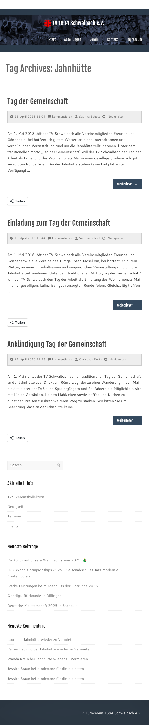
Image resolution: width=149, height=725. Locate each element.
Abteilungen (72, 39)
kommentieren (60, 116)
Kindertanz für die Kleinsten (60, 668)
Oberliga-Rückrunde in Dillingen (34, 595)
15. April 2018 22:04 (27, 116)
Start (52, 39)
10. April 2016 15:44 (27, 238)
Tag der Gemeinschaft (37, 101)
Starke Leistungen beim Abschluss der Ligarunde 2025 (52, 585)
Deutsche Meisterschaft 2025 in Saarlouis (42, 605)
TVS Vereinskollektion (25, 496)
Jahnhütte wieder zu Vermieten (49, 639)
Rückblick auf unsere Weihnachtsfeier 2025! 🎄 (47, 560)
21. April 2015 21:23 (27, 359)
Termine (14, 516)
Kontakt (112, 39)
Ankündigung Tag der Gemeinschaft (56, 344)
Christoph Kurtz (88, 359)
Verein (94, 39)
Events (13, 526)
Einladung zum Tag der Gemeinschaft (58, 223)
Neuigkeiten (115, 116)
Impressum (134, 39)
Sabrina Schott (87, 116)
